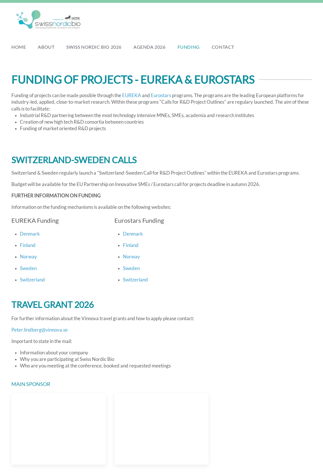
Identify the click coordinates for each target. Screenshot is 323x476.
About (46, 47)
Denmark (30, 234)
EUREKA (131, 95)
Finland (28, 245)
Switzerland (32, 280)
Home (18, 47)
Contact (223, 47)
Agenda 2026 (149, 47)
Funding (189, 47)
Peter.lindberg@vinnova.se (39, 330)
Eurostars (161, 95)
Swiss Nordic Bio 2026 (94, 47)
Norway (28, 257)
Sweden (28, 268)
